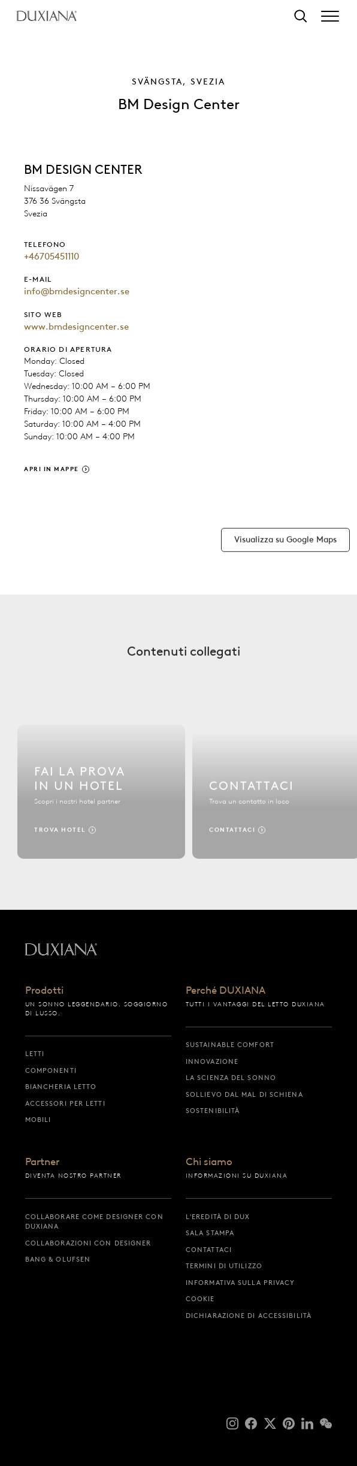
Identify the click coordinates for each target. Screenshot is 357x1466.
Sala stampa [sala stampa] (210, 1233)
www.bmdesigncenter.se (76, 326)
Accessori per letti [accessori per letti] (65, 1103)
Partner (42, 1162)
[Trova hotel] (101, 797)
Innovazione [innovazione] (212, 1061)
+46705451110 (51, 256)
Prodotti (44, 990)
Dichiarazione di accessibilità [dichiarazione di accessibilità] (248, 1315)
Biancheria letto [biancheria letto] (61, 1086)
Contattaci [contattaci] (209, 1249)
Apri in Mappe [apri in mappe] (51, 469)
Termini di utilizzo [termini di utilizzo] (224, 1266)
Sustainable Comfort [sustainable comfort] (230, 1044)
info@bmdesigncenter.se (76, 291)
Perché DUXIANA (225, 990)
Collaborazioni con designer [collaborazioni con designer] (88, 1243)
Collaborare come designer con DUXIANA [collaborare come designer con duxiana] (94, 1221)
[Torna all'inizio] (47, 16)
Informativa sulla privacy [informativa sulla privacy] (240, 1282)
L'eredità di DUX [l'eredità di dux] (218, 1216)
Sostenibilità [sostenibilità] (213, 1110)
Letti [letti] (35, 1053)
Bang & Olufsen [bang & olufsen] (57, 1259)
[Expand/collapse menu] (330, 16)
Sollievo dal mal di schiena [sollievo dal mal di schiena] (244, 1094)
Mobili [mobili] (38, 1119)
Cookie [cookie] (200, 1299)
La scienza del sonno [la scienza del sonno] (231, 1077)
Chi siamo (209, 1162)
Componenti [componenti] (51, 1070)
